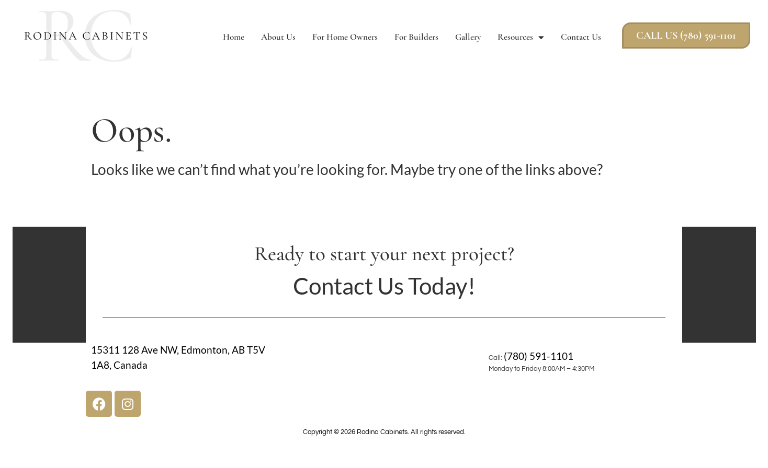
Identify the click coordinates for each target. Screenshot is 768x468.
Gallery (468, 36)
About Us (278, 36)
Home (233, 36)
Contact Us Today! (384, 285)
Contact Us (581, 36)
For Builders (416, 36)
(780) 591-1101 (538, 356)
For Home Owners (345, 36)
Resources (521, 37)
